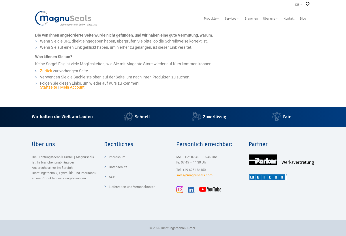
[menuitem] (211, 18)
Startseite (48, 87)
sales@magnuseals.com (194, 175)
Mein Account (72, 87)
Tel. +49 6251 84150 (191, 170)
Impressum (117, 157)
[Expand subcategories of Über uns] (276, 18)
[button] (298, 4)
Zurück (46, 71)
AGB (112, 177)
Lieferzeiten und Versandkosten (132, 187)
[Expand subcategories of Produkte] (218, 18)
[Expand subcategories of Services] (237, 18)
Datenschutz (118, 167)
